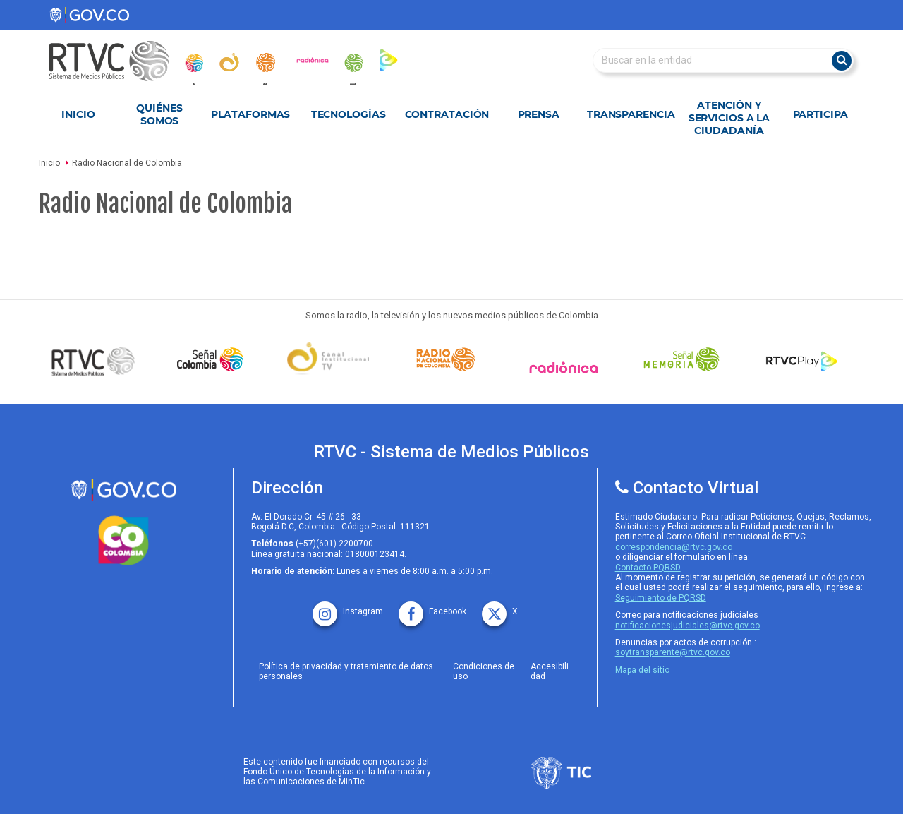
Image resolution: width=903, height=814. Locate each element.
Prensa (538, 114)
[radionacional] (265, 62)
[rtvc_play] (389, 59)
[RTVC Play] (802, 359)
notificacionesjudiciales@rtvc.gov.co (687, 625)
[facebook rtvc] (432, 607)
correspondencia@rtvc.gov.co (673, 547)
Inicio (78, 114)
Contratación (447, 114)
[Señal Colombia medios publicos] (96, 361)
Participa (820, 114)
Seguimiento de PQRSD (660, 598)
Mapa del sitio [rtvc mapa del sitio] (642, 670)
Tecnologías (348, 114)
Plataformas (250, 114)
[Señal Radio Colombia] (449, 359)
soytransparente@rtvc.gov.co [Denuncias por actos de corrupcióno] (672, 652)
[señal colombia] (213, 359)
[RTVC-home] (116, 61)
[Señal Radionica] (567, 367)
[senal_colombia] (193, 63)
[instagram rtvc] (348, 607)
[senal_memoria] (353, 63)
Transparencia (631, 114)
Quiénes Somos (159, 114)
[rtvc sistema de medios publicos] (123, 490)
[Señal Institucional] (331, 360)
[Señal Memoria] (685, 359)
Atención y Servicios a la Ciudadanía (729, 118)
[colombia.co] (123, 541)
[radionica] (312, 60)
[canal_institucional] (229, 62)
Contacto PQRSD (648, 568)
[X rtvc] (500, 607)
